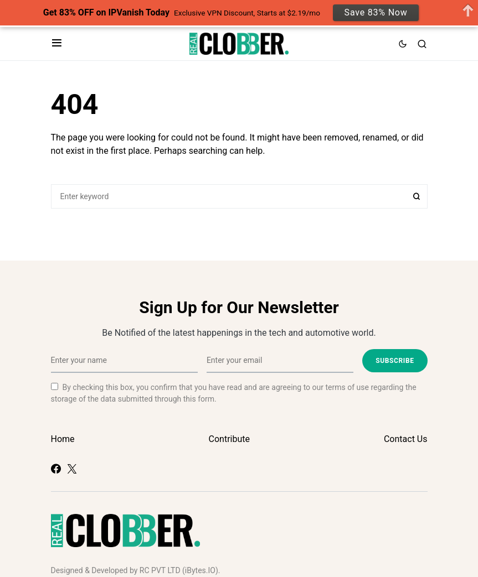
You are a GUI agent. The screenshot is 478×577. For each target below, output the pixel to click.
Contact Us (406, 439)
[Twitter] (72, 469)
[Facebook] (56, 469)
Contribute (229, 439)
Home (63, 439)
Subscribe (395, 361)
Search (416, 196)
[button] (57, 43)
